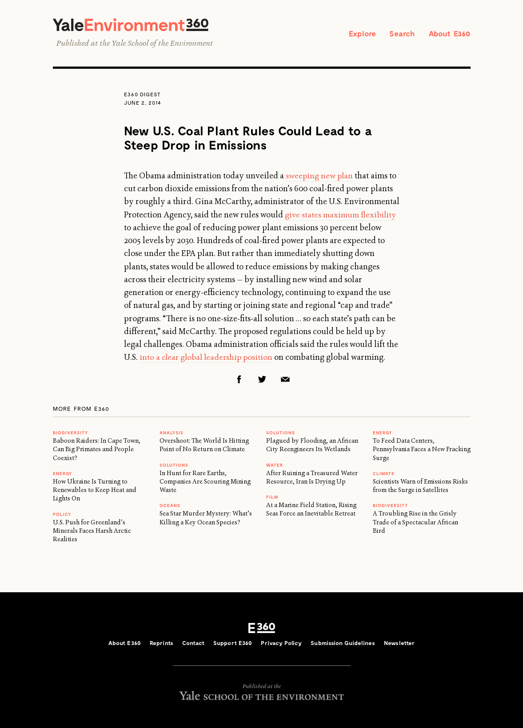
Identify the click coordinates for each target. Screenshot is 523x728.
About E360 (448, 34)
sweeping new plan (321, 176)
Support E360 (232, 643)
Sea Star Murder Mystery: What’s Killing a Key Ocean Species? (206, 518)
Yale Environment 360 (135, 25)
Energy (62, 474)
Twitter (262, 380)
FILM (272, 497)
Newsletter (399, 643)
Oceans (170, 506)
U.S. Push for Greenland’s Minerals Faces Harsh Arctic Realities (92, 531)
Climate (384, 474)
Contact (193, 643)
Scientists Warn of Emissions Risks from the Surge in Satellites (420, 486)
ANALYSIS (172, 433)
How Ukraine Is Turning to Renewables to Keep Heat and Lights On (94, 491)
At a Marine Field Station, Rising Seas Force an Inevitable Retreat (311, 510)
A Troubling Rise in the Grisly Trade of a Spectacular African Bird (415, 522)
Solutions (174, 465)
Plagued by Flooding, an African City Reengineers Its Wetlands (312, 445)
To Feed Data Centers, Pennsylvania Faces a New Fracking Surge (422, 450)
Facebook (239, 380)
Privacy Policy (281, 643)
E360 (261, 628)
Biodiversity (70, 433)
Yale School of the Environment (162, 44)
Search (398, 34)
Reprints (161, 643)
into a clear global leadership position (208, 358)
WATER (274, 465)
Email (285, 380)
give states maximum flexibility (342, 215)
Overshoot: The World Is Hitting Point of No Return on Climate (204, 445)
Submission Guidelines (343, 643)
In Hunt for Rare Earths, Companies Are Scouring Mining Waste (205, 482)
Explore (356, 34)
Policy (62, 514)
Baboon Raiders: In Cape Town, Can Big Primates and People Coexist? (96, 450)
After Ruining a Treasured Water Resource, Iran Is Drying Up (312, 477)
